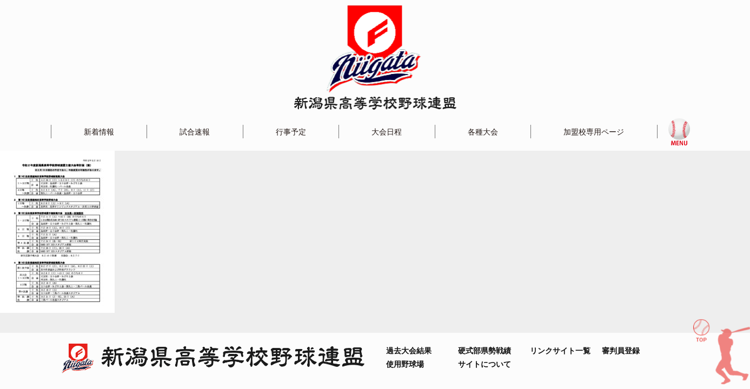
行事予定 (291, 131)
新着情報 (99, 131)
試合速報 (195, 131)
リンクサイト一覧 (560, 350)
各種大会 (483, 131)
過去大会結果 (409, 350)
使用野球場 (405, 364)
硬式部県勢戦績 (484, 350)
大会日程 (386, 131)
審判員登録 (621, 350)
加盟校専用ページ (593, 131)
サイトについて (484, 364)
